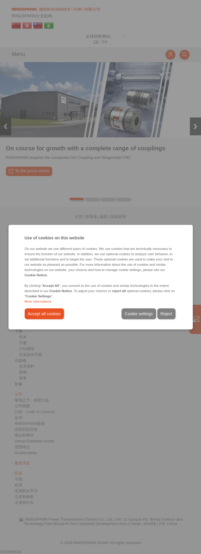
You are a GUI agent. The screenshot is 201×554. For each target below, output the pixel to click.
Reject (166, 313)
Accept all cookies (44, 313)
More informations (38, 301)
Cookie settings (139, 313)
